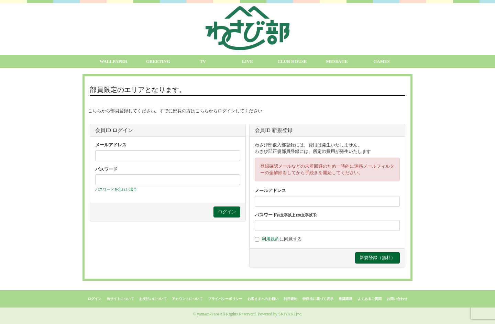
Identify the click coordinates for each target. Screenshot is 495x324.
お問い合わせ (397, 299)
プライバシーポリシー (225, 299)
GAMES (381, 61)
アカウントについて (187, 299)
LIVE (247, 61)
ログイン (94, 299)
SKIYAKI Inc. (290, 314)
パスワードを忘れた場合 (116, 189)
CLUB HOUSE (292, 61)
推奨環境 (345, 299)
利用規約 (270, 239)
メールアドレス (110, 144)
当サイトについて (120, 299)
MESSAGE (337, 61)
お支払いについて (153, 299)
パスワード (106, 169)
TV (203, 61)
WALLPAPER (114, 61)
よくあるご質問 (370, 299)
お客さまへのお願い (263, 299)
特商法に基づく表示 (317, 299)
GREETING (158, 61)
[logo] (247, 28)
